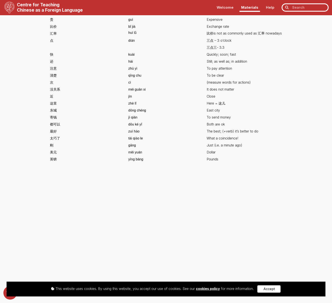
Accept (269, 289)
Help (270, 7)
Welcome (225, 7)
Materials (249, 7)
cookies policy (208, 288)
